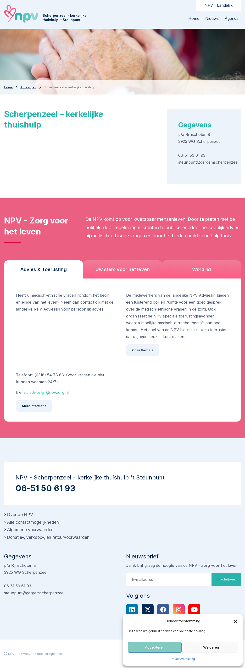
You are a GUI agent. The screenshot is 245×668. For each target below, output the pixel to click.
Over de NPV (20, 514)
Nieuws (212, 18)
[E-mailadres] (169, 579)
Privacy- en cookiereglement (40, 654)
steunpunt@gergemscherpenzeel (208, 162)
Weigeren (211, 647)
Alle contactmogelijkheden (33, 522)
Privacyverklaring (183, 659)
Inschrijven (226, 579)
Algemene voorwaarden (30, 529)
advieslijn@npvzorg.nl (49, 392)
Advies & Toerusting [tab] (43, 269)
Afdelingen (28, 87)
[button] (235, 621)
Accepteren (155, 647)
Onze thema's (142, 350)
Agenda (232, 18)
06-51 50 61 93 (191, 155)
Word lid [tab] (201, 269)
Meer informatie (34, 406)
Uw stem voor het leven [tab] (122, 269)
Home (193, 18)
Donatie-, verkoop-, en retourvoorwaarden (48, 537)
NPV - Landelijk (219, 5)
